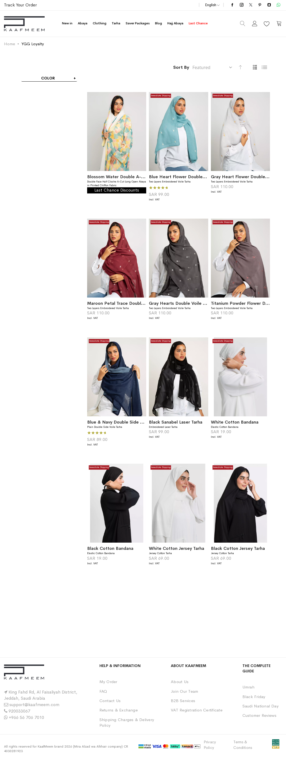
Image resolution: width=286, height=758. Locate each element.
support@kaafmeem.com (34, 704)
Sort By (181, 67)
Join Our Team (184, 691)
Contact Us (110, 700)
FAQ (103, 691)
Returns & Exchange (118, 710)
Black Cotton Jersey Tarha (238, 548)
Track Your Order (20, 5)
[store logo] (24, 24)
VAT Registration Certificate (196, 710)
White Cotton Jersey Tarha (176, 548)
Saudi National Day (260, 706)
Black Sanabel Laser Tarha (175, 422)
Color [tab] (48, 78)
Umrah (248, 687)
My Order (108, 681)
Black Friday (253, 696)
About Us (179, 681)
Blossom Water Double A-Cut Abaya (125, 177)
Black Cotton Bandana (110, 548)
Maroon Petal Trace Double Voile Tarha (127, 303)
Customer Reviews (259, 715)
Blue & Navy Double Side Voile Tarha (125, 422)
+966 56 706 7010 (26, 717)
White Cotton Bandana (234, 422)
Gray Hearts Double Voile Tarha (181, 303)
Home (9, 43)
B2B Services (183, 700)
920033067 (19, 711)
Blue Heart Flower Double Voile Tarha (187, 177)
